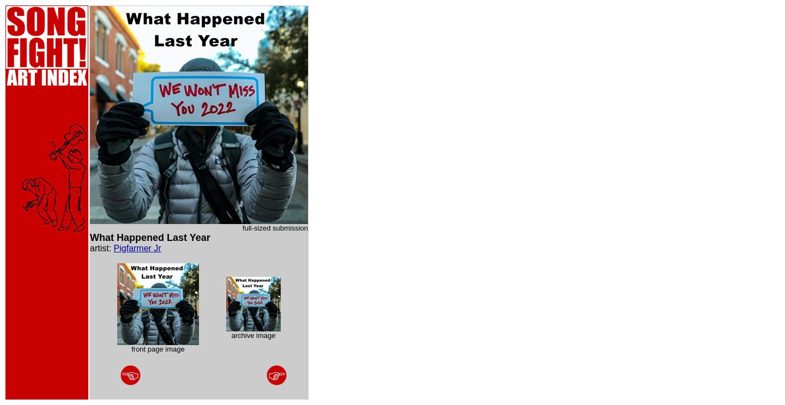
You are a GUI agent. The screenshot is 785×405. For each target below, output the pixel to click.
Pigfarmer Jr (137, 248)
